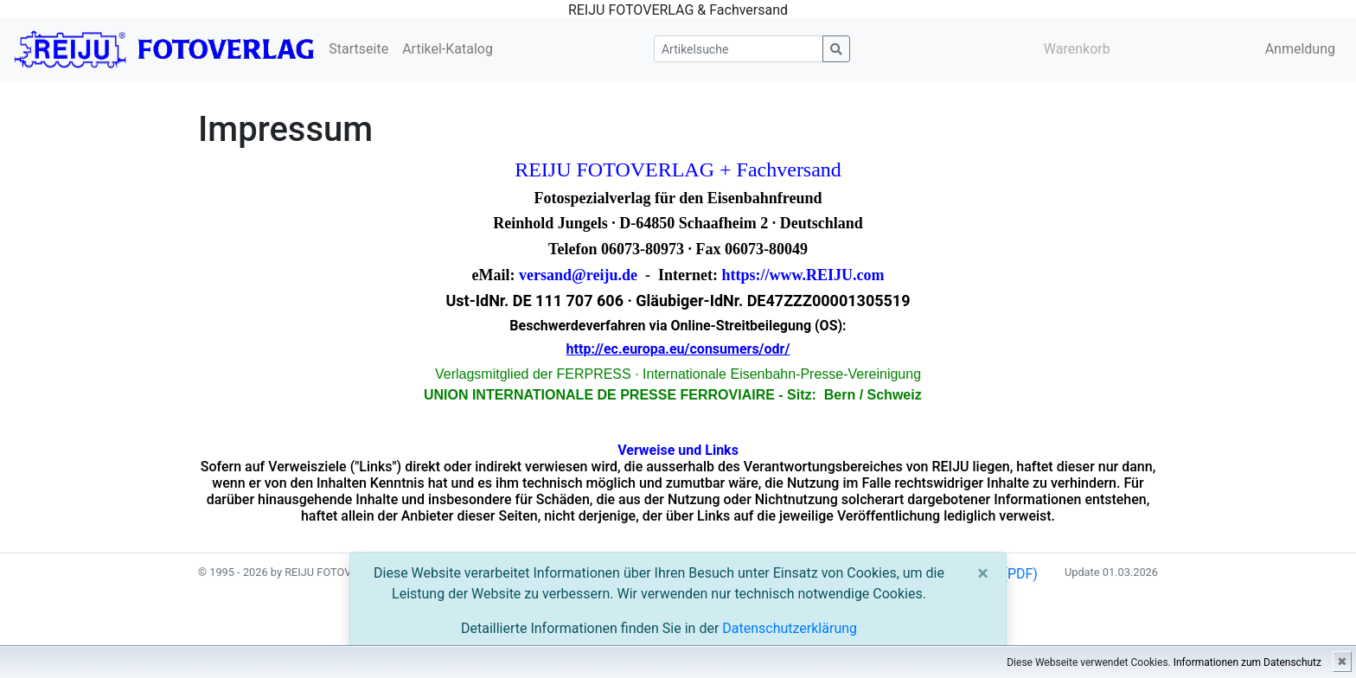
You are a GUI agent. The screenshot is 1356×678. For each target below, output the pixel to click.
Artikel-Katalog (447, 49)
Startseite (358, 49)
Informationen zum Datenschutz (1247, 662)
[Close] (983, 573)
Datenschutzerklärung (789, 628)
